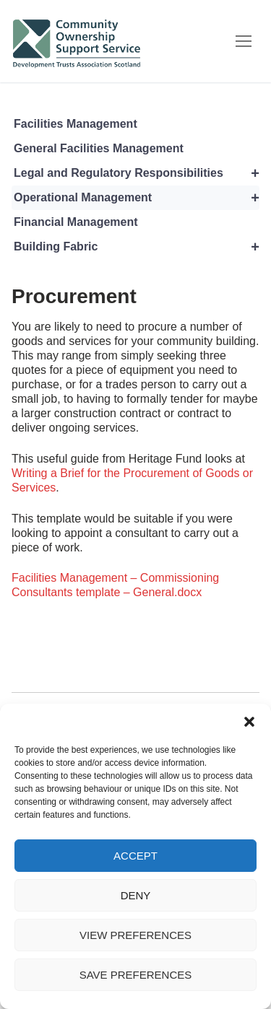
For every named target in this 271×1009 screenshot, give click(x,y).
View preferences (135, 935)
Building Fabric (136, 247)
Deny (136, 895)
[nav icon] (243, 41)
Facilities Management (75, 124)
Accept (135, 855)
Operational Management (136, 197)
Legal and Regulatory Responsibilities (136, 173)
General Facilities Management (99, 148)
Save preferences (135, 975)
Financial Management (76, 222)
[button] (249, 722)
